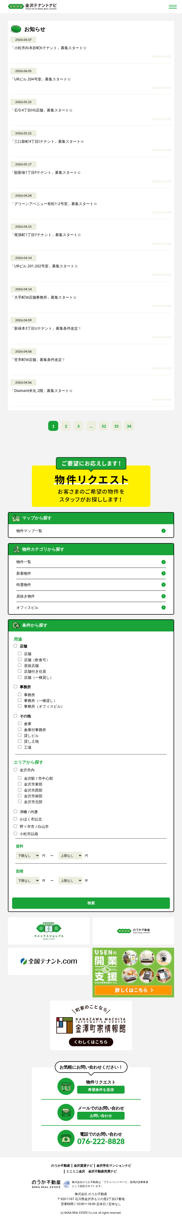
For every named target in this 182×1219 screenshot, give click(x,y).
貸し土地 (31, 741)
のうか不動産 (60, 1165)
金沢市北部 (33, 801)
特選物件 (23, 584)
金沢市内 (27, 769)
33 (116, 426)
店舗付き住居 (35, 671)
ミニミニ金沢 (75, 1171)
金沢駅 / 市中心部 (38, 778)
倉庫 (27, 723)
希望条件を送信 (101, 1089)
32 (104, 426)
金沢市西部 (33, 790)
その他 (25, 715)
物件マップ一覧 (29, 530)
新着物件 (23, 573)
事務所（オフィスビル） (44, 706)
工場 (27, 747)
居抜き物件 (25, 596)
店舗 (23, 646)
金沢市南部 (33, 795)
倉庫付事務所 (35, 729)
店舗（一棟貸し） (38, 677)
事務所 (25, 686)
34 (129, 426)
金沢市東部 (33, 784)
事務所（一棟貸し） (40, 700)
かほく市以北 (31, 819)
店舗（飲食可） (37, 659)
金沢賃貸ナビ (83, 1165)
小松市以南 (29, 833)
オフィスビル (27, 607)
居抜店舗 (31, 665)
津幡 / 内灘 (29, 811)
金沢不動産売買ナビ (102, 1171)
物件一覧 (23, 561)
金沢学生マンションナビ (113, 1165)
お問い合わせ (101, 1115)
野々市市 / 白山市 (34, 826)
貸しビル (31, 735)
